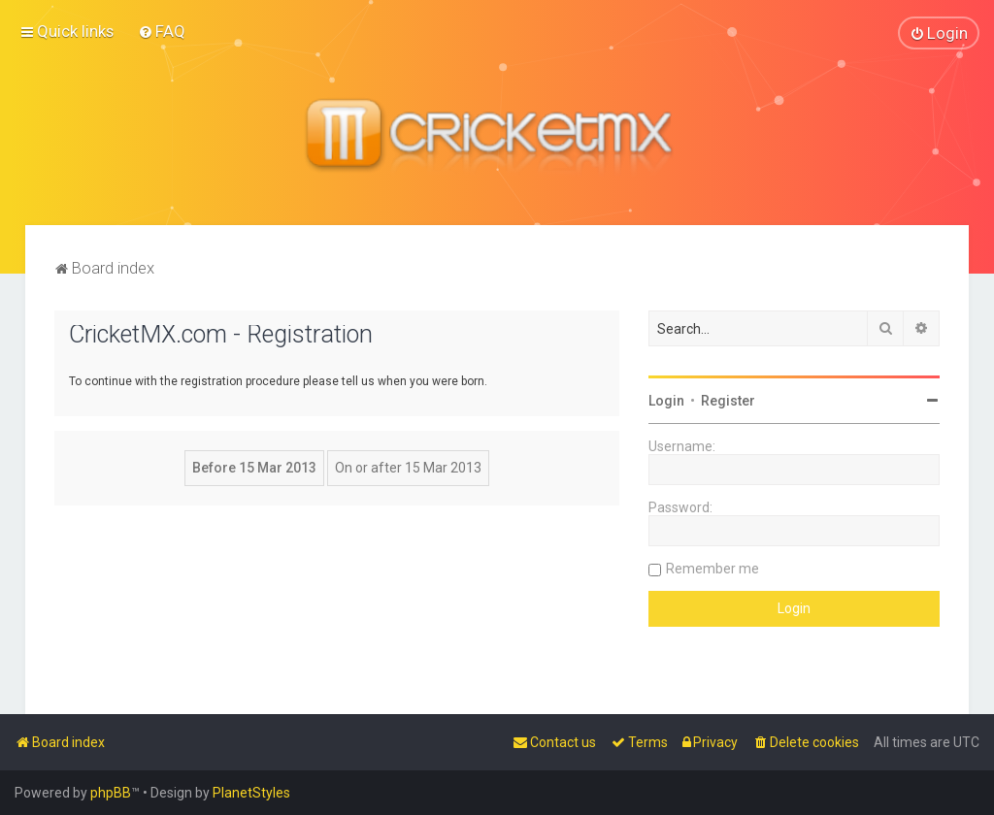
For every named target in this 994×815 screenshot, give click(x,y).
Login (666, 400)
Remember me (712, 567)
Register (728, 400)
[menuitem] (161, 31)
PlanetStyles (251, 792)
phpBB (110, 792)
